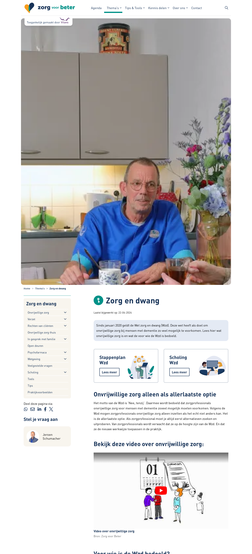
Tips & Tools (133, 8)
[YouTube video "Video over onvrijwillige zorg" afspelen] (161, 490)
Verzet (31, 319)
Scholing (33, 372)
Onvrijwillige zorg (38, 312)
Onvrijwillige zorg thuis (42, 332)
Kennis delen (157, 8)
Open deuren (35, 345)
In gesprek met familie (41, 339)
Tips (30, 385)
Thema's (113, 8)
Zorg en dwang (41, 303)
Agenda (96, 8)
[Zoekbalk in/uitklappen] (226, 7)
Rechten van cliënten (40, 326)
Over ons (179, 8)
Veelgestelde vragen (40, 365)
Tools (31, 379)
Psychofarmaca (37, 352)
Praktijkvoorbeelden (40, 392)
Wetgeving (34, 359)
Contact (196, 8)
